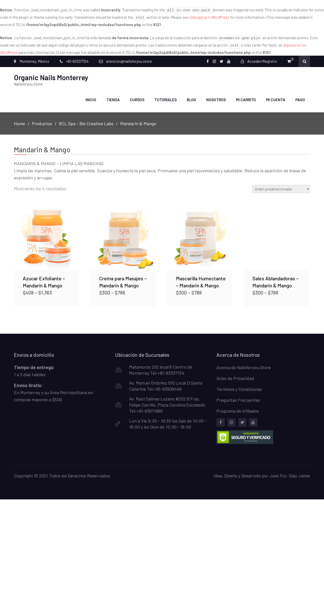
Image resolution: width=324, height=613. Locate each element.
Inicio (91, 96)
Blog (191, 96)
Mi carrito (246, 96)
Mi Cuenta (275, 96)
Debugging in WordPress (209, 16)
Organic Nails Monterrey (51, 74)
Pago (300, 96)
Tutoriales (165, 96)
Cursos (137, 96)
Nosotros (216, 96)
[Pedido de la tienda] (281, 186)
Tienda (113, 96)
